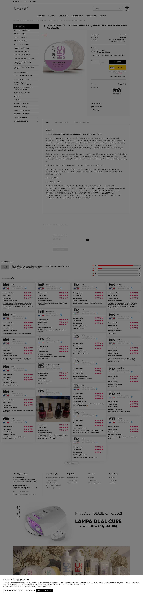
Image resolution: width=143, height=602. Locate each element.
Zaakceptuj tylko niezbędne (13, 590)
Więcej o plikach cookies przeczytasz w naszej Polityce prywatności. (27, 586)
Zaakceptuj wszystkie (45, 590)
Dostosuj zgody (30, 590)
